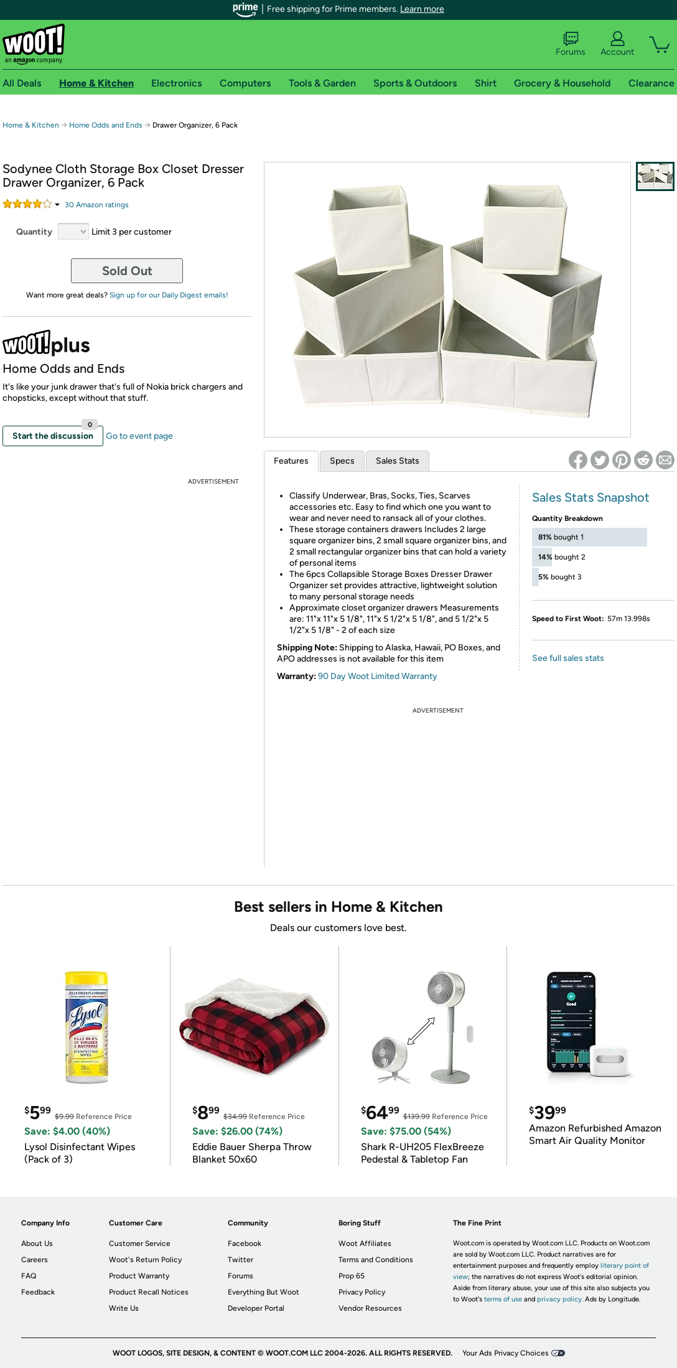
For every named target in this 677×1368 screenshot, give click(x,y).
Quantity (34, 232)
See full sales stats (568, 658)
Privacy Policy (361, 1292)
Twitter (240, 1259)
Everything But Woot (263, 1292)
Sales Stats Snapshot (591, 497)
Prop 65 (351, 1276)
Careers (34, 1259)
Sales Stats (397, 461)
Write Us (124, 1308)
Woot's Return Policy (145, 1259)
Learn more (422, 9)
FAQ (28, 1276)
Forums (571, 44)
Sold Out (127, 270)
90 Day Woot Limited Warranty (377, 676)
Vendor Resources (370, 1308)
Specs (342, 461)
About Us (37, 1243)
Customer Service (139, 1243)
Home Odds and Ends (106, 125)
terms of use (503, 1299)
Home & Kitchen (30, 125)
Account (617, 44)
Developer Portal (256, 1308)
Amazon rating (97, 204)
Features (291, 461)
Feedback (38, 1292)
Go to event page (139, 436)
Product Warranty (139, 1276)
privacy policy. (560, 1299)
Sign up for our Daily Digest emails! (169, 295)
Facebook (244, 1243)
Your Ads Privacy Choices (505, 1353)
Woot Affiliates (364, 1243)
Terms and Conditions (375, 1259)
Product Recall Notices (149, 1292)
